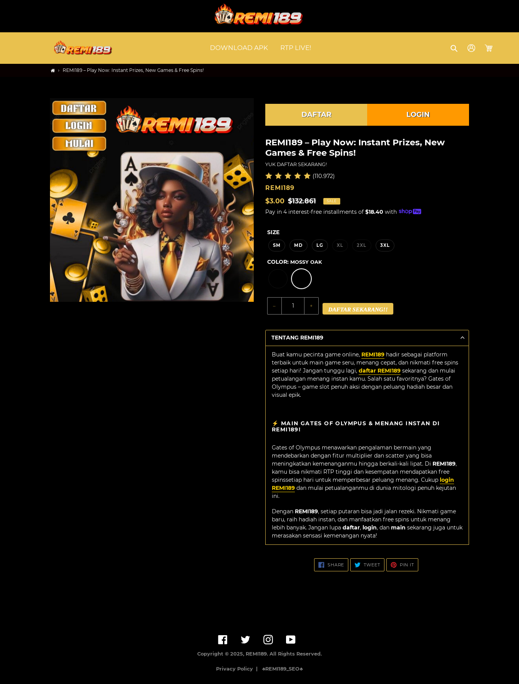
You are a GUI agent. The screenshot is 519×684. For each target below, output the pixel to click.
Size (273, 232)
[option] (278, 278)
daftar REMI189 (380, 370)
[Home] (53, 70)
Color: (294, 261)
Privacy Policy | (238, 669)
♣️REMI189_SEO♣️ (282, 669)
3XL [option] (385, 245)
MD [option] (298, 245)
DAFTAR (316, 114)
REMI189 (372, 354)
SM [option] (277, 245)
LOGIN (418, 114)
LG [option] (319, 245)
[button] (454, 48)
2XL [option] (361, 245)
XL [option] (340, 245)
